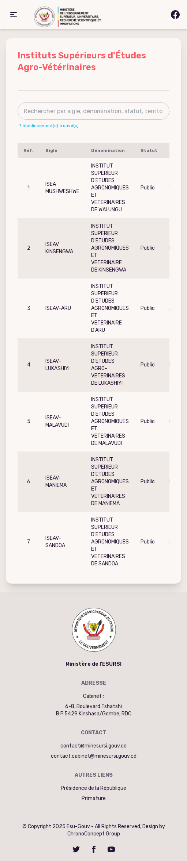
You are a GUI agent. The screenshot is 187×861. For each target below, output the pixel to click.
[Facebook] (94, 849)
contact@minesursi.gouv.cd (93, 746)
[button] (13, 14)
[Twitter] (76, 849)
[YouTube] (111, 849)
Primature (94, 798)
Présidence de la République (93, 788)
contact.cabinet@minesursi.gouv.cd (93, 756)
